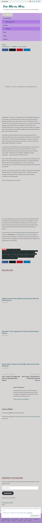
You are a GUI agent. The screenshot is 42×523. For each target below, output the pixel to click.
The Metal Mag (14, 7)
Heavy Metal (12, 253)
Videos (8, 520)
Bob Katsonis (21, 232)
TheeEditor (14, 46)
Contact (5, 39)
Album (11, 249)
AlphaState (5, 117)
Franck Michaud (30, 252)
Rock (23, 255)
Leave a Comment (22, 46)
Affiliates (7, 28)
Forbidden (22, 252)
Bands (3, 520)
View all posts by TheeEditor (21, 399)
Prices (4, 35)
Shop (4, 32)
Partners (20, 520)
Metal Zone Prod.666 (21, 253)
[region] (21, 447)
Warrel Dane (13, 258)
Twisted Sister (6, 258)
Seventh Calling (30, 255)
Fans (31, 519)
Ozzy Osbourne (13, 255)
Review (20, 255)
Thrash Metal (30, 257)
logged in (11, 412)
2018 (8, 249)
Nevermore (5, 255)
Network (14, 520)
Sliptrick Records (34, 117)
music (34, 253)
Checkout (35, 519)
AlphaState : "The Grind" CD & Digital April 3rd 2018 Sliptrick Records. (19, 251)
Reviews (5, 25)
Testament (15, 257)
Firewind (16, 252)
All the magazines (10, 21)
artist (4, 252)
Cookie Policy (30, 512)
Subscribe (8, 493)
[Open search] (38, 15)
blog (25, 520)
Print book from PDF (7, 502)
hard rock (5, 253)
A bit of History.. (15, 519)
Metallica (30, 253)
